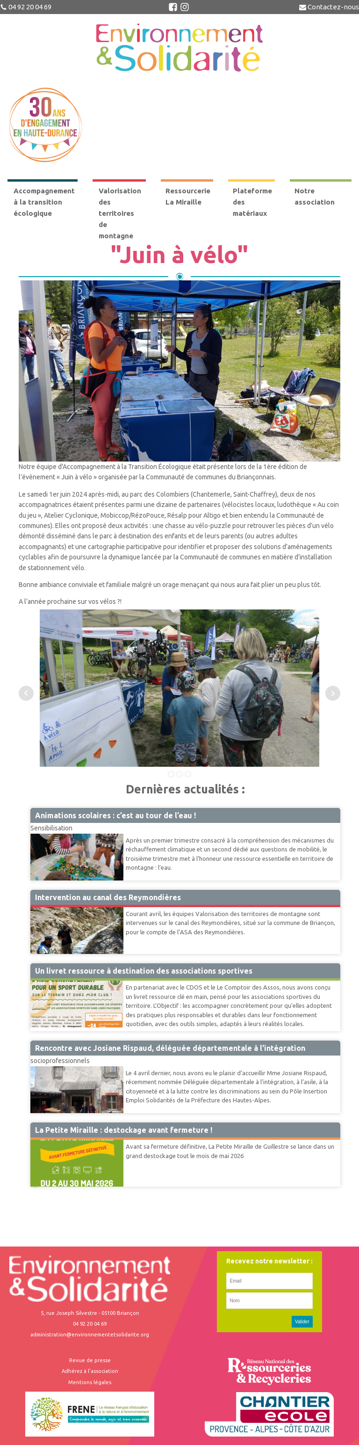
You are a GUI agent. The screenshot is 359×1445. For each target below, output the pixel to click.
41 (33, 1187)
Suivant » (35, 1187)
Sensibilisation (51, 828)
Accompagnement (56, 980)
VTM (37, 906)
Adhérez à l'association (90, 1371)
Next (332, 693)
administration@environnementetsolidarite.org (89, 1334)
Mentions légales (89, 1382)
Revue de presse (90, 1360)
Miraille (41, 1139)
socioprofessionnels (60, 1060)
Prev (26, 693)
